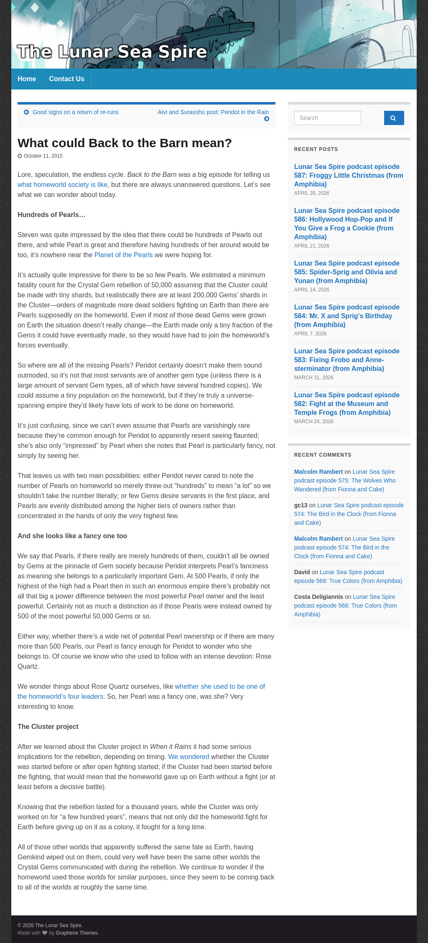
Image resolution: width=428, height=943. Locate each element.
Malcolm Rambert (318, 471)
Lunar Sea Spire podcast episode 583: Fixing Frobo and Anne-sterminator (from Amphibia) (347, 360)
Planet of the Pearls (123, 254)
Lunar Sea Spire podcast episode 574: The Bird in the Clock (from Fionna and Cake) (349, 514)
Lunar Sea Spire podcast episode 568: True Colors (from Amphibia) (345, 605)
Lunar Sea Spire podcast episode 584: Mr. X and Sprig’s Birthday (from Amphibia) (347, 316)
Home (27, 78)
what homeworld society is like (62, 184)
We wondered (188, 756)
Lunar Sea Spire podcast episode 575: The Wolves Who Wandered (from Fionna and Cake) (345, 480)
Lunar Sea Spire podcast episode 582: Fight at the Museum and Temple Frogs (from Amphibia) (347, 403)
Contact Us (66, 78)
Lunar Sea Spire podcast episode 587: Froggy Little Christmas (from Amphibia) (348, 175)
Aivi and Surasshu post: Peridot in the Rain (213, 112)
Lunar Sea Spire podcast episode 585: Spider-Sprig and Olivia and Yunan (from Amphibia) (347, 272)
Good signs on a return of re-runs (76, 112)
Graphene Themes (77, 933)
